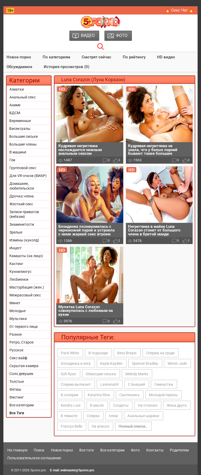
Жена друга (177, 405)
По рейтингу (134, 57)
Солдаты (121, 405)
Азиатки (16, 89)
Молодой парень (163, 395)
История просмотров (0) (66, 66)
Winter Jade (177, 363)
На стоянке (147, 405)
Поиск (39, 450)
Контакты (155, 450)
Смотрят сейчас (96, 57)
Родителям (179, 450)
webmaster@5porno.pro (77, 470)
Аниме (14, 105)
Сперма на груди (160, 353)
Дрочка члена (21, 196)
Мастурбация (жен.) (26, 287)
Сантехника (129, 395)
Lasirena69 (109, 384)
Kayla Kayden (111, 363)
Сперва (93, 416)
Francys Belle (71, 426)
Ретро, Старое (21, 342)
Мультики (18, 319)
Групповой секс (22, 168)
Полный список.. (133, 426)
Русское (16, 350)
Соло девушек (21, 374)
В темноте (69, 416)
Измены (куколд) (24, 240)
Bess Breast (127, 353)
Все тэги (86, 450)
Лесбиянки (18, 279)
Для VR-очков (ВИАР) (28, 176)
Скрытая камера (23, 366)
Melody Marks (136, 374)
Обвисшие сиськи (101, 374)
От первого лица (23, 326)
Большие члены (23, 144)
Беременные (20, 121)
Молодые (17, 311)
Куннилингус (20, 271)
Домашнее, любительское (21, 185)
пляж (113, 416)
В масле (97, 405)
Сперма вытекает (76, 384)
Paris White (70, 353)
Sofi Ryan (68, 374)
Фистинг (16, 397)
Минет (14, 303)
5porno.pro (38, 470)
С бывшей (136, 384)
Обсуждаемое (19, 66)
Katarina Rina (99, 395)
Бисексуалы (19, 128)
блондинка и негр (76, 363)
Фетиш (15, 389)
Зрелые (15, 232)
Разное (15, 334)
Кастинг (16, 264)
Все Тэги (16, 413)
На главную (17, 450)
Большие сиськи (23, 136)
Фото (135, 450)
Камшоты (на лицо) (26, 256)
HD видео (166, 57)
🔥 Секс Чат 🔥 (179, 10)
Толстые (16, 381)
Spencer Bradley (145, 363)
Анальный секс (22, 97)
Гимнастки (163, 384)
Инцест (15, 248)
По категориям (56, 57)
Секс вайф (18, 358)
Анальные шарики (143, 416)
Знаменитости (21, 224)
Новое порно (19, 57)
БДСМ (14, 113)
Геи (12, 160)
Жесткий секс (21, 204)
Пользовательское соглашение (34, 458)
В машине (17, 152)
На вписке (100, 426)
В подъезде (98, 353)
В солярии (69, 395)
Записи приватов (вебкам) (24, 214)
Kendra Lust (71, 405)
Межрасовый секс (25, 295)
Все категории (21, 405)
